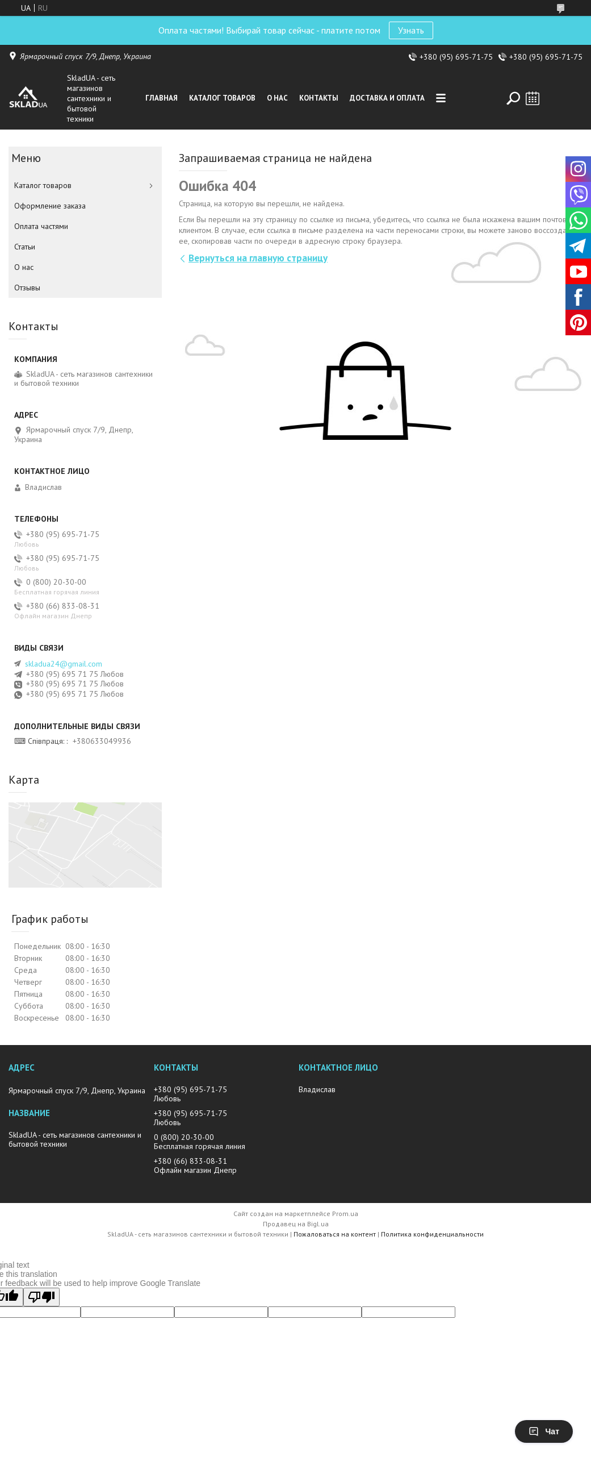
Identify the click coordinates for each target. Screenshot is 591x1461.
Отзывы (27, 287)
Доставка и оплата (387, 98)
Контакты (318, 98)
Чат (544, 1431)
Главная (161, 98)
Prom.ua (345, 1213)
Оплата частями (41, 226)
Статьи (24, 247)
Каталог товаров (222, 98)
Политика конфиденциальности (432, 1234)
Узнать (411, 30)
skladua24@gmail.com (63, 663)
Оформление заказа (50, 206)
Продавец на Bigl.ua (296, 1223)
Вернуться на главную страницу (258, 258)
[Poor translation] (41, 1297)
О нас (277, 98)
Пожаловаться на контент (335, 1234)
